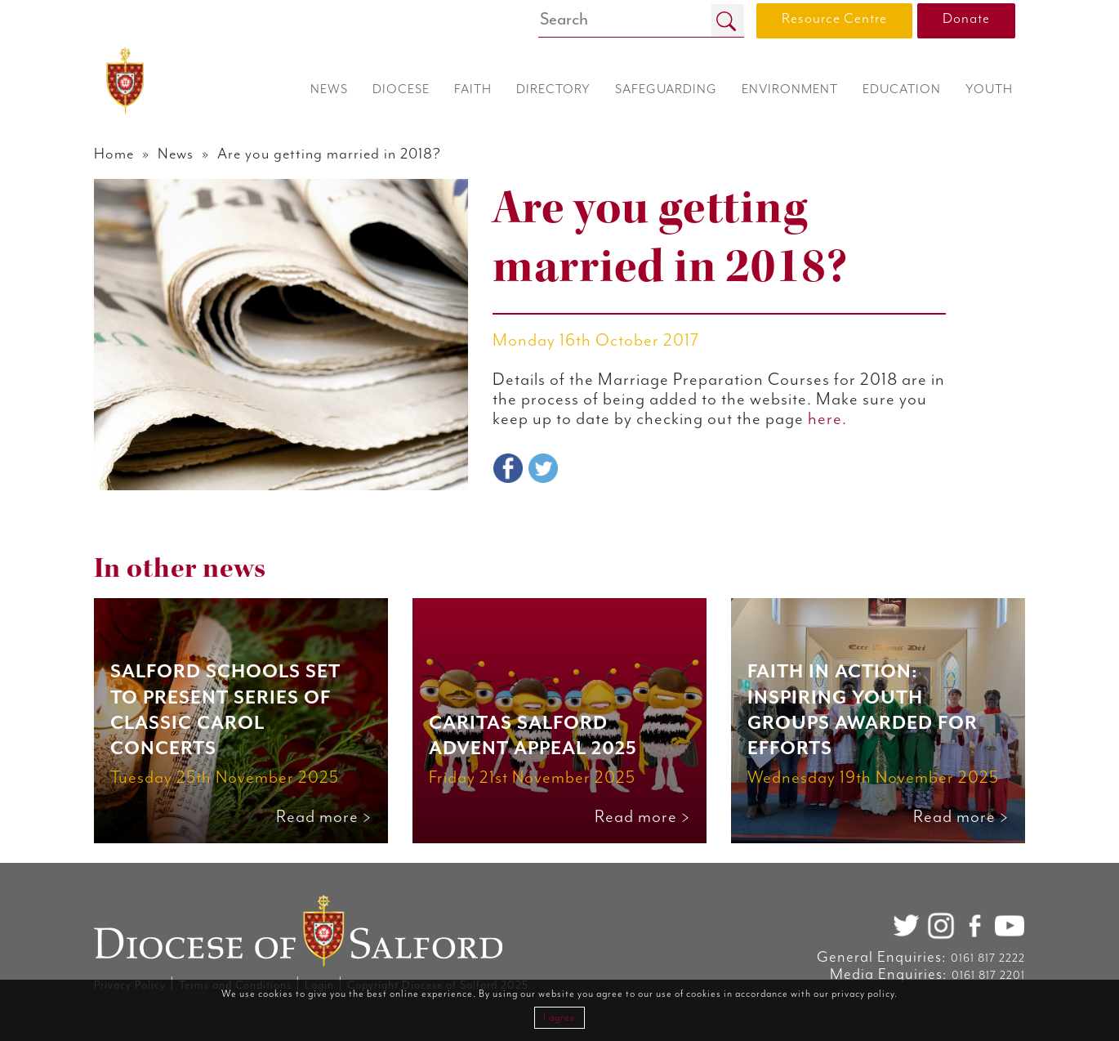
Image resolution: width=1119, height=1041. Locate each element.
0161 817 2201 (988, 975)
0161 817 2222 (988, 958)
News (176, 154)
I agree (559, 1018)
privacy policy (862, 994)
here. (827, 419)
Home (114, 154)
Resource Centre (834, 19)
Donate (966, 19)
